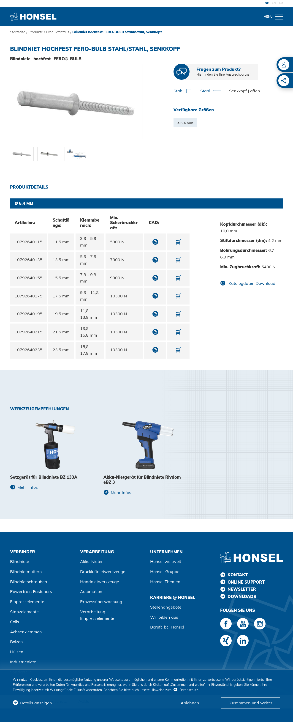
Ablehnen (190, 703)
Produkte (35, 32)
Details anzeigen (36, 703)
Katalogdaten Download (251, 283)
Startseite (17, 32)
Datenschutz (188, 690)
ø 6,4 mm (185, 123)
